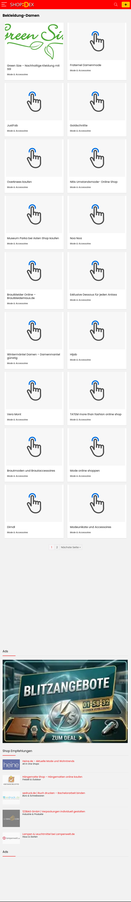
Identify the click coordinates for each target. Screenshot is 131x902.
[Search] (116, 4)
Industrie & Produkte (32, 814)
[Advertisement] (65, 876)
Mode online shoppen (85, 471)
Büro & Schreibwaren (33, 795)
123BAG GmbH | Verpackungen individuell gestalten (53, 811)
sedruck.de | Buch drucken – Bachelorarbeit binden (53, 793)
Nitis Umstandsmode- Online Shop (94, 182)
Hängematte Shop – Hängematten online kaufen (52, 777)
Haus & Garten (30, 836)
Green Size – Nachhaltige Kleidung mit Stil (33, 67)
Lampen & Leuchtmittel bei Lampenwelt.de (48, 834)
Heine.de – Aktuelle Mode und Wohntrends (48, 761)
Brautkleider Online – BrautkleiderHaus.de (21, 296)
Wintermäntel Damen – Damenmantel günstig (33, 356)
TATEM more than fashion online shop (95, 414)
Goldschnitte (79, 125)
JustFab (12, 125)
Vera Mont (14, 414)
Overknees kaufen (19, 182)
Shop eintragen (126, 4)
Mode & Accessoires (17, 74)
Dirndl (11, 527)
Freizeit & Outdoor (31, 779)
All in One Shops (30, 763)
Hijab (73, 354)
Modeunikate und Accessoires (90, 527)
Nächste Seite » (71, 547)
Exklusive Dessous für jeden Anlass (93, 295)
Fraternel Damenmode (85, 65)
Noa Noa (76, 238)
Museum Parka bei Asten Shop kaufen (33, 238)
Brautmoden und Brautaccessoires (31, 471)
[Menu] (4, 4)
